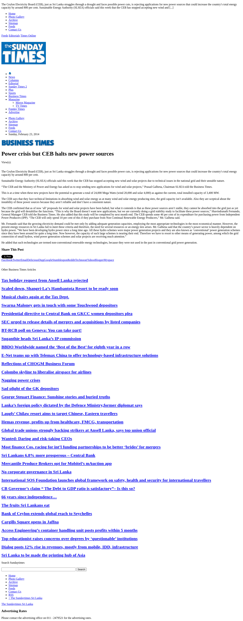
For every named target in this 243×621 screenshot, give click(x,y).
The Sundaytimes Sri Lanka (25, 598)
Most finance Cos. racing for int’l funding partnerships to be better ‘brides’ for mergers (81, 447)
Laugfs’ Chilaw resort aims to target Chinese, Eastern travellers (59, 413)
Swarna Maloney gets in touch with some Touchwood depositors (59, 305)
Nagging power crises (20, 380)
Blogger (99, 259)
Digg (41, 259)
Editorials (14, 35)
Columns (14, 80)
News (12, 77)
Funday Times (17, 108)
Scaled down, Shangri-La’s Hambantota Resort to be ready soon (59, 288)
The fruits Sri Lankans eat (25, 505)
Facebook (6, 259)
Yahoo (91, 259)
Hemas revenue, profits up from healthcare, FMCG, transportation (62, 422)
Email (24, 259)
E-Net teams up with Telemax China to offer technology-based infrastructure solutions (79, 355)
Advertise (14, 112)
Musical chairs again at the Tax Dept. (35, 297)
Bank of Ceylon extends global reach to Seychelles (46, 513)
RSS (11, 594)
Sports (12, 92)
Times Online (28, 35)
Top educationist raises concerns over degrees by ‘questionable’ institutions (69, 538)
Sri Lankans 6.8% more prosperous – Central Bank (48, 455)
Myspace (109, 259)
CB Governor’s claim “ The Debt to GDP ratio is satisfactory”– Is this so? (68, 488)
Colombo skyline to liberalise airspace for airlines (46, 372)
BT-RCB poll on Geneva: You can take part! (41, 330)
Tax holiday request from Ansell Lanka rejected (44, 280)
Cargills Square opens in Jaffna (30, 522)
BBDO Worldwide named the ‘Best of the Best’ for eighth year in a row (65, 347)
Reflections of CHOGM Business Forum (38, 363)
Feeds (12, 26)
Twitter (16, 259)
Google (48, 259)
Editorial (13, 83)
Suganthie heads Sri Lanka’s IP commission (41, 338)
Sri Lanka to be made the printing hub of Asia (43, 555)
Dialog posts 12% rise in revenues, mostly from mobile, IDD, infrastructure (69, 547)
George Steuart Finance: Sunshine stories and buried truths (55, 397)
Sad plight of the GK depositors (30, 388)
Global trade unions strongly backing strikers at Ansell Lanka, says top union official (78, 430)
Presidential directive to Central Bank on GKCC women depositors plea (66, 313)
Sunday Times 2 (18, 86)
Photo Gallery (16, 16)
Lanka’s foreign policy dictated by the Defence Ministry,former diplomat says (71, 405)
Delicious (32, 259)
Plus (11, 89)
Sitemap (13, 23)
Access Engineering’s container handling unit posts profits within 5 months (69, 530)
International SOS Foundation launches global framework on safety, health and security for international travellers (106, 480)
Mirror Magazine (25, 102)
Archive (13, 19)
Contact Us (15, 29)
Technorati (81, 259)
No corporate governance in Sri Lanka (36, 471)
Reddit (71, 259)
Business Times (17, 96)
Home (12, 13)
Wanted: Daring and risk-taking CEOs (36, 438)
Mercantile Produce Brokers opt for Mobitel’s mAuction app (56, 463)
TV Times (21, 105)
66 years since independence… (29, 497)
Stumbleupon (60, 259)
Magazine (14, 99)
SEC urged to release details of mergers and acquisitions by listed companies (70, 322)
